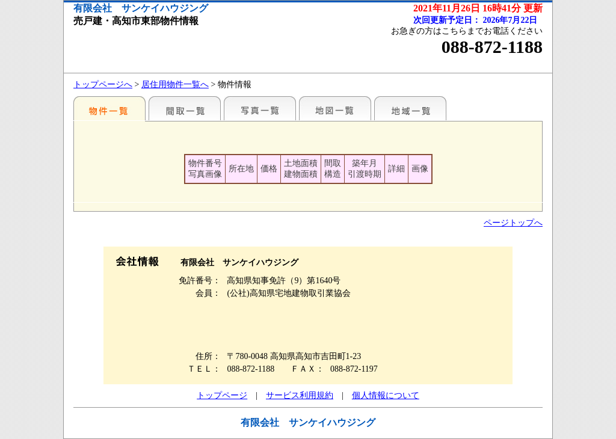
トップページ (222, 395)
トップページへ (102, 84)
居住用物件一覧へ (175, 84)
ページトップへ (513, 222)
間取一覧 (185, 108)
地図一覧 (335, 108)
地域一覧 (410, 108)
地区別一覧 (109, 108)
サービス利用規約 (299, 395)
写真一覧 (260, 108)
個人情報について (385, 395)
